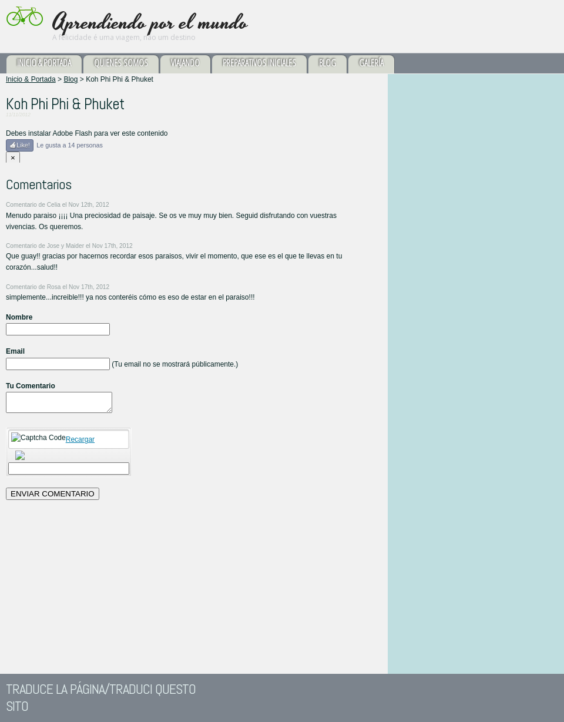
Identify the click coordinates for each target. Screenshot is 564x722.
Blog (327, 62)
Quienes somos (121, 62)
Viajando (185, 62)
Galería (371, 62)
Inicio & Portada (44, 62)
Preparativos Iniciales (259, 62)
